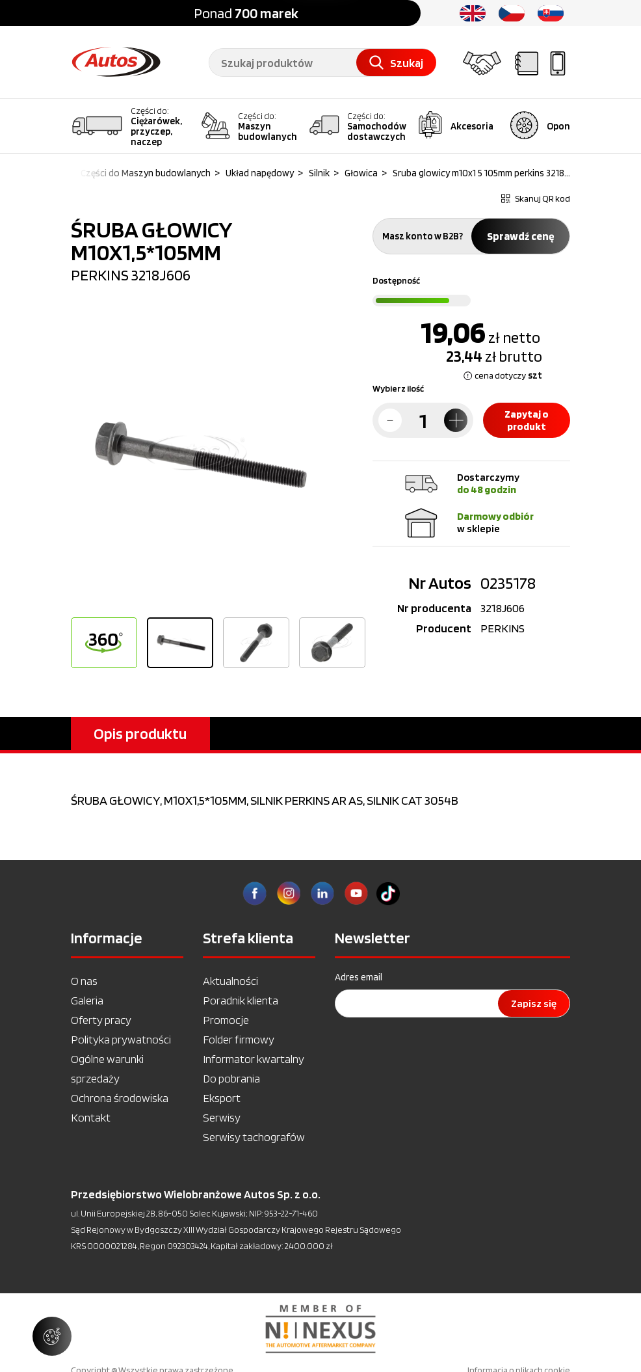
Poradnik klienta (240, 1000)
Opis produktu (140, 733)
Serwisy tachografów (254, 1137)
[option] (195, 455)
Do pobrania (231, 1078)
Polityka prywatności (121, 1039)
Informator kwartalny (253, 1059)
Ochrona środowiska (119, 1098)
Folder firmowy (238, 1039)
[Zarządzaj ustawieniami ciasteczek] (52, 1336)
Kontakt (91, 1117)
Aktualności (230, 981)
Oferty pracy (101, 1020)
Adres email (358, 977)
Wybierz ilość (398, 388)
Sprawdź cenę (520, 236)
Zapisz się (533, 1003)
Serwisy (222, 1117)
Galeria (87, 1000)
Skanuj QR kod (535, 198)
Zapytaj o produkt (526, 420)
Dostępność (396, 280)
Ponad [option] (246, 13)
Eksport (222, 1098)
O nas (84, 981)
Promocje (226, 1020)
